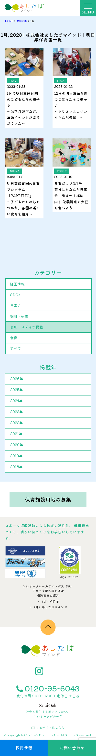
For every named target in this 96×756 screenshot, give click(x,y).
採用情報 (24, 748)
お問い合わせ (72, 748)
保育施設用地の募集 (48, 499)
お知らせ (14, 171)
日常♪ (13, 80)
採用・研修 (19, 316)
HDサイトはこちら (48, 727)
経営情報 (17, 283)
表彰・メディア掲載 (26, 326)
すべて (15, 348)
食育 (13, 337)
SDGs (15, 294)
